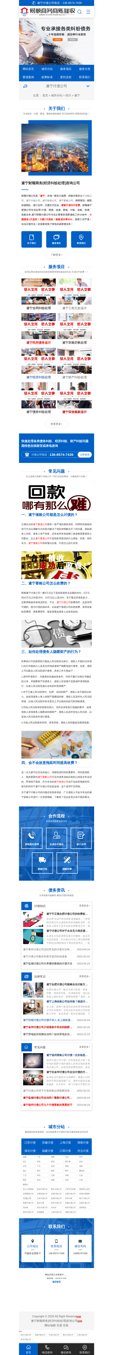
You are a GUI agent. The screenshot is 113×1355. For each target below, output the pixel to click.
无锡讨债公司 (40, 1336)
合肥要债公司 (28, 1195)
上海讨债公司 (56, 1213)
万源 (53, 1176)
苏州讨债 (68, 1199)
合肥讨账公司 (56, 1195)
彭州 (38, 1181)
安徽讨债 (47, 1143)
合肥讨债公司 (70, 1195)
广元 (38, 1167)
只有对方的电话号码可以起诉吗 (70, 1190)
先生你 (53, 1208)
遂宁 (77, 95)
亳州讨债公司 (70, 1208)
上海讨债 (65, 1143)
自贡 (81, 1162)
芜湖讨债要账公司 (84, 1195)
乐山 (67, 1158)
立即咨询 (84, 455)
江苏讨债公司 (42, 1199)
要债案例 (28, 77)
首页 (45, 95)
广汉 (24, 1176)
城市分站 (47, 68)
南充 (53, 1162)
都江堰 (67, 1162)
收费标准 (47, 77)
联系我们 (84, 77)
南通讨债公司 (28, 1204)
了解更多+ (56, 254)
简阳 (53, 1181)
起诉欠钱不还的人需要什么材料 (42, 1190)
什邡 (81, 1181)
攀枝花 (81, 1172)
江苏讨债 (30, 1143)
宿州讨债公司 (28, 1213)
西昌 (24, 1181)
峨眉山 (25, 1185)
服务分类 (84, 68)
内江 (24, 1162)
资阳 (67, 1167)
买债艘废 (40, 1213)
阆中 (67, 1172)
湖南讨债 (83, 1143)
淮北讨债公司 (42, 1208)
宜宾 (38, 1162)
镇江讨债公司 (84, 1199)
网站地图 (50, 1326)
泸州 (24, 1167)
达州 (53, 1167)
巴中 (81, 1158)
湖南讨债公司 (70, 1213)
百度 (59, 1326)
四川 (68, 95)
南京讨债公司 (68, 1336)
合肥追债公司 (42, 1195)
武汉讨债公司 (26, 1336)
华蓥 (67, 1176)
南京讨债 (40, 1204)
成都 (24, 1158)
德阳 (53, 1158)
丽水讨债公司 (56, 1190)
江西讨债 (65, 1151)
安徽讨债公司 (70, 1204)
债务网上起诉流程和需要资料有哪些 (84, 1190)
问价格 (25, 1208)
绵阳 (81, 1167)
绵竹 (38, 1176)
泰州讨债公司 (56, 1204)
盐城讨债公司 (56, 1199)
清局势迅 (82, 1208)
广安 (38, 1158)
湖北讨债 (30, 1151)
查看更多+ (56, 424)
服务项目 (65, 68)
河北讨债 (83, 1151)
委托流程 (65, 77)
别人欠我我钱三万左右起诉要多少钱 (28, 1190)
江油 (81, 1176)
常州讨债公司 (26, 1341)
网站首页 (28, 68)
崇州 (67, 1181)
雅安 (53, 1172)
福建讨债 (47, 1151)
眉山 (24, 1172)
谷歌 (66, 1326)
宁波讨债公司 (54, 1336)
